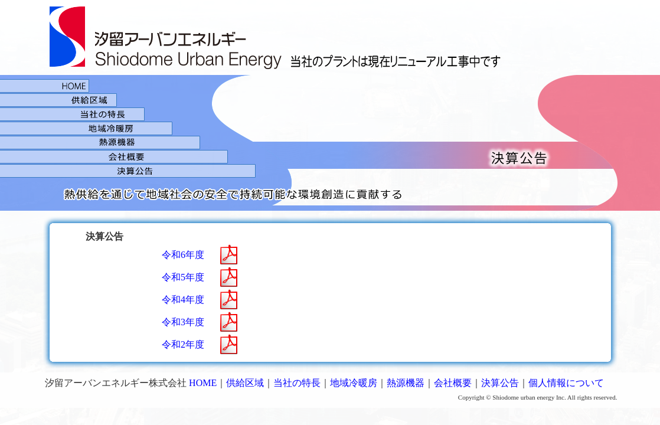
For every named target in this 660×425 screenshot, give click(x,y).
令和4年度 (183, 300)
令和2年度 (183, 344)
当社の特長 (297, 383)
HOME (330, 84)
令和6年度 (183, 255)
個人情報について (566, 383)
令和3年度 (183, 322)
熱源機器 (330, 142)
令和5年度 (183, 277)
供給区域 (330, 100)
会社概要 (330, 156)
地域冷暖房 (330, 128)
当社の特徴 (330, 114)
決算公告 (330, 187)
